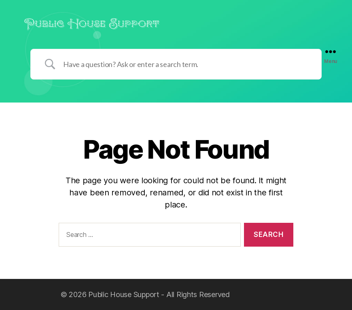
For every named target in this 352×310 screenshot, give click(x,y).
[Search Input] (186, 64)
